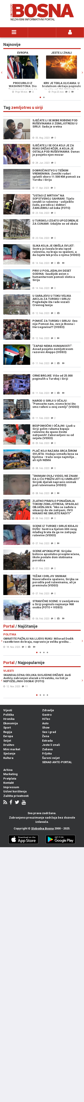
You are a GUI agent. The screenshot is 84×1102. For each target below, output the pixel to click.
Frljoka (47, 753)
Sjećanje (9, 753)
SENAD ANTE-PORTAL (57, 762)
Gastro (47, 714)
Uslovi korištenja (15, 791)
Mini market (11, 749)
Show (46, 727)
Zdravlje (48, 710)
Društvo (8, 744)
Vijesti (7, 710)
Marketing (10, 774)
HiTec (46, 719)
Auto (45, 723)
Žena (45, 736)
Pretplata (9, 778)
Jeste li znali (51, 744)
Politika (8, 714)
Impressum (11, 787)
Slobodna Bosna (42, 828)
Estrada (47, 740)
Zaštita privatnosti (16, 796)
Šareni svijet (51, 758)
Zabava (47, 749)
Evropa (8, 736)
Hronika (9, 719)
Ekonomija (10, 723)
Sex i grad (49, 732)
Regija (7, 732)
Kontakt (8, 782)
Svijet (7, 740)
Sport (7, 727)
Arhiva (8, 770)
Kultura (8, 758)
